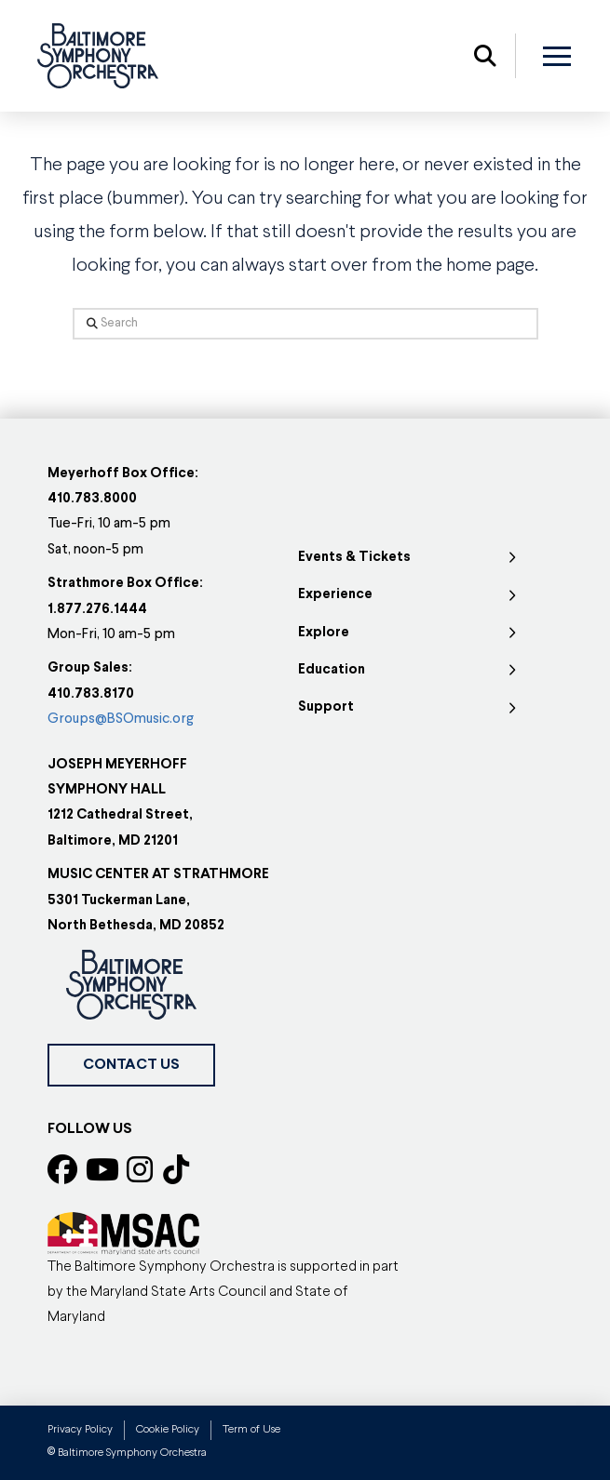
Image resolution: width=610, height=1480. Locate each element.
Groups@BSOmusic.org (120, 720)
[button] (485, 55)
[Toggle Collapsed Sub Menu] (409, 558)
